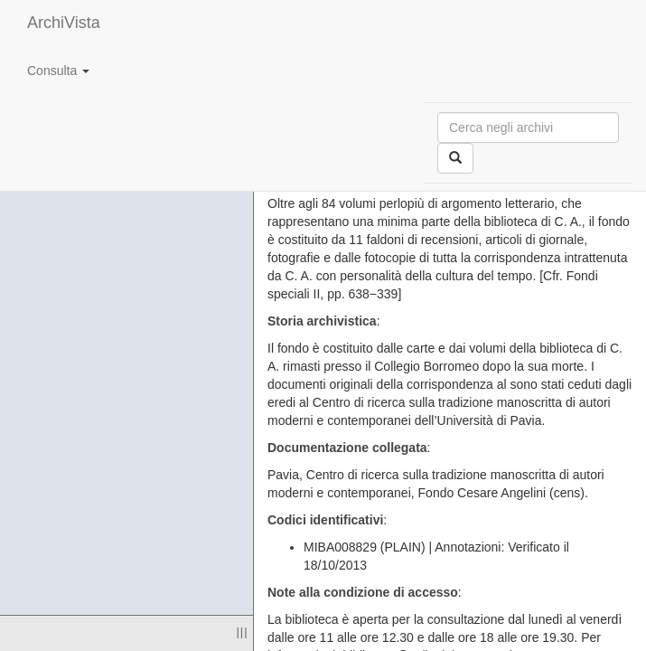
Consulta (58, 70)
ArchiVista (63, 23)
